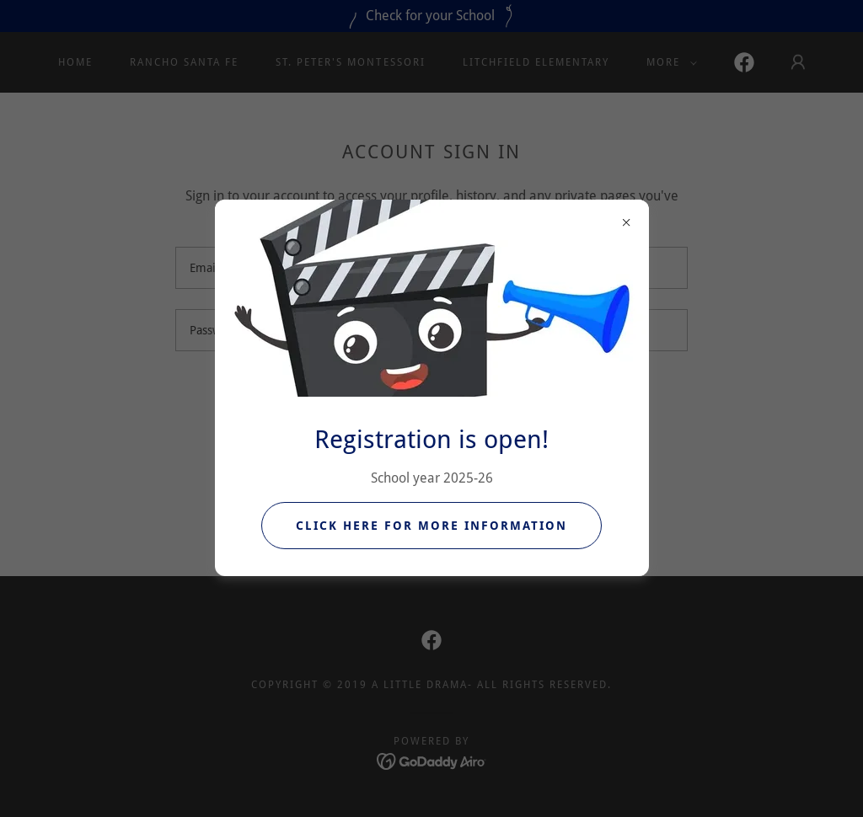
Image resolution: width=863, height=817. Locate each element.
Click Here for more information (431, 525)
